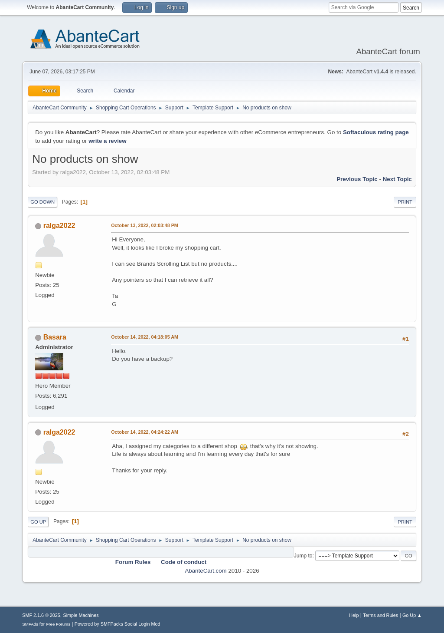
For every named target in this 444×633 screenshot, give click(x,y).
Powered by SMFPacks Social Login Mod (117, 623)
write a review (107, 141)
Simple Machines (81, 615)
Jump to (303, 556)
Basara (54, 337)
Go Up (38, 521)
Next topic (397, 179)
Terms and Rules (380, 615)
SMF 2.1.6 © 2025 (41, 615)
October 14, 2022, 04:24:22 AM (144, 432)
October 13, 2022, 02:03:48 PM (144, 225)
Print (405, 201)
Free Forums (58, 624)
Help (354, 615)
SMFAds (30, 624)
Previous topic (357, 179)
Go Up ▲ (412, 615)
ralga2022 (59, 225)
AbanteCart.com (205, 570)
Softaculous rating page (376, 132)
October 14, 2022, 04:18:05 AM (144, 337)
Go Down (42, 201)
